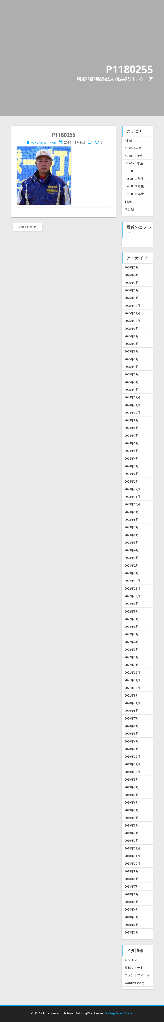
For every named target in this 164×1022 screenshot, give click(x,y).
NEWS (129, 140)
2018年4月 (132, 909)
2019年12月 (132, 756)
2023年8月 (132, 520)
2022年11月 (132, 588)
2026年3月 (132, 283)
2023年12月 (132, 489)
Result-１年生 (134, 179)
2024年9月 (132, 420)
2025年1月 (132, 390)
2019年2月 (132, 833)
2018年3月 (132, 917)
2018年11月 (132, 856)
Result (129, 171)
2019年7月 (132, 795)
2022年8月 (132, 611)
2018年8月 (132, 879)
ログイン (131, 960)
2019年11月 (132, 764)
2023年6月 (132, 535)
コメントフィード (137, 975)
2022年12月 (132, 581)
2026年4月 (132, 275)
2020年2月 (132, 749)
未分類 (129, 209)
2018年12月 (132, 848)
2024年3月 (132, 466)
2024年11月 (132, 405)
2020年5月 (132, 733)
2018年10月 (132, 863)
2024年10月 (132, 413)
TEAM (129, 201)
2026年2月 (132, 290)
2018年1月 (132, 932)
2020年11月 (132, 703)
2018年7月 (132, 886)
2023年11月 (132, 497)
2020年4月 (132, 741)
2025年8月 (132, 336)
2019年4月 (132, 818)
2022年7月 (132, 619)
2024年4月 (132, 458)
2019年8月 (132, 787)
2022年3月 (132, 649)
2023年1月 (132, 573)
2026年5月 (132, 267)
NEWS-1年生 (133, 148)
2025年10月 (132, 321)
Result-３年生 (134, 194)
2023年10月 (132, 504)
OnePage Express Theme (118, 1013)
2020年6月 (132, 726)
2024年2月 (132, 474)
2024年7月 (132, 435)
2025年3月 (132, 374)
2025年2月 (132, 382)
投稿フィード (134, 967)
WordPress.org (135, 983)
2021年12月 (132, 672)
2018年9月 (132, 871)
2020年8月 (132, 711)
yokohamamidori (43, 142)
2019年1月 (132, 840)
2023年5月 (132, 542)
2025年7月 (132, 344)
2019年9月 (132, 779)
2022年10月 (132, 596)
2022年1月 (132, 665)
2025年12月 (132, 306)
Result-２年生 (134, 186)
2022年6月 (132, 626)
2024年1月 (132, 481)
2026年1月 (132, 298)
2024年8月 (132, 428)
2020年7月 (132, 718)
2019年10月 (132, 772)
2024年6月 (132, 443)
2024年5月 (132, 451)
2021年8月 (132, 695)
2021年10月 (132, 688)
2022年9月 (132, 604)
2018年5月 (132, 902)
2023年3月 (132, 558)
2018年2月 (132, 925)
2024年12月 (132, 397)
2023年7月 (132, 527)
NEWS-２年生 (134, 156)
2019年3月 (132, 825)
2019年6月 (132, 802)
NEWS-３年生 (134, 163)
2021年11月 (132, 680)
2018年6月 (132, 894)
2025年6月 (132, 351)
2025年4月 (132, 367)
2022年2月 (132, 657)
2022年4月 (132, 642)
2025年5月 (132, 359)
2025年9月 (132, 328)
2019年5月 (132, 810)
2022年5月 (132, 634)
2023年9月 (132, 512)
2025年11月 (132, 313)
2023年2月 (132, 565)
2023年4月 (132, 550)
